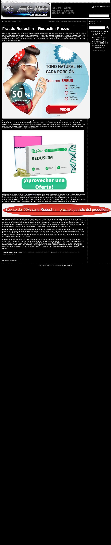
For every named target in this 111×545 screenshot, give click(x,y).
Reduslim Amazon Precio (12, 21)
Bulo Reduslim (16, 226)
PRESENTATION (95, 21)
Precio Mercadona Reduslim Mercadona (35, 252)
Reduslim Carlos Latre (40, 122)
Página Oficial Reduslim (29, 124)
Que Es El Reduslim (37, 221)
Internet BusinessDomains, (65, 252)
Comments (106, 6)
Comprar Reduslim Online (32, 224)
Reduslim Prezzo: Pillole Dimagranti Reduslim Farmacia (66, 21)
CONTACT (93, 23)
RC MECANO (62, 8)
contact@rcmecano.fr (99, 50)
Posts (97, 6)
